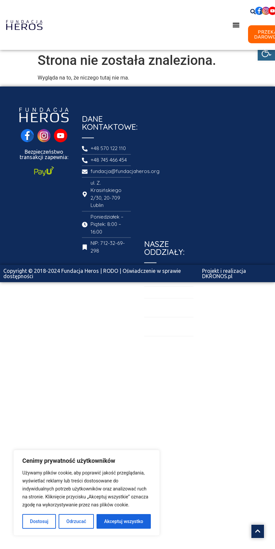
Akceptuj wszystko (123, 521)
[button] (266, 52)
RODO (110, 271)
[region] (86, 493)
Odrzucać (76, 521)
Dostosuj (39, 521)
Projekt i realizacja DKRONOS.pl (224, 273)
